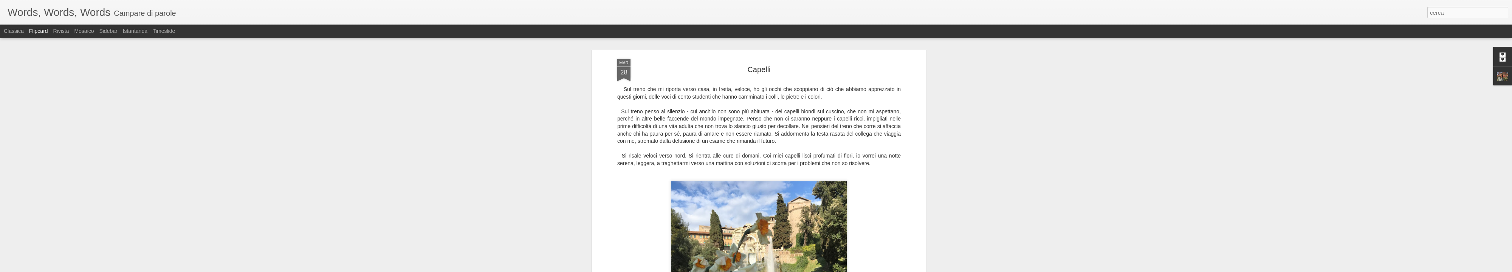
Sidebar (108, 31)
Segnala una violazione (810, 268)
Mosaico (84, 31)
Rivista (61, 31)
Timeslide (164, 31)
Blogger (780, 268)
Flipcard (38, 31)
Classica (14, 31)
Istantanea (135, 31)
